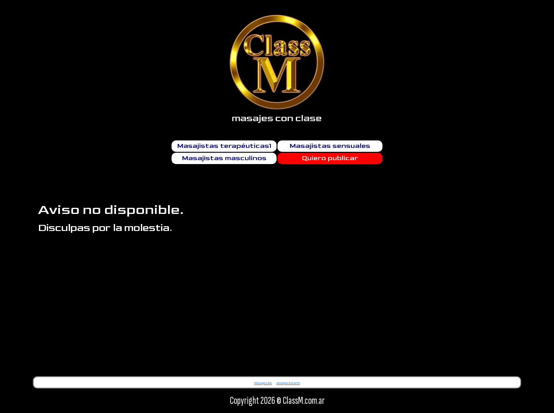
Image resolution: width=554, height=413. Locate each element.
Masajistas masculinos (224, 158)
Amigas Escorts (288, 383)
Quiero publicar (330, 158)
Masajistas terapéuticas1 (224, 146)
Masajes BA (263, 383)
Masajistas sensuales (330, 146)
